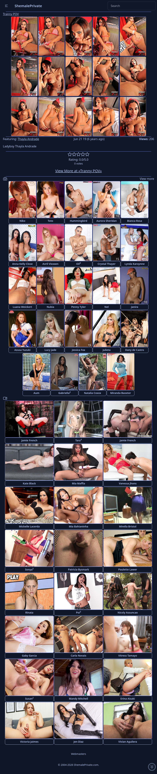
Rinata (29, 612)
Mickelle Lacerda (29, 526)
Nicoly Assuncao (128, 612)
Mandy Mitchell (78, 698)
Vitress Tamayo (127, 655)
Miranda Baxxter (120, 393)
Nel (106, 307)
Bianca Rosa (134, 220)
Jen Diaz (78, 741)
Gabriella (64, 393)
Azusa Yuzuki (22, 350)
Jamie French (29, 440)
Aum (36, 393)
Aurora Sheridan (106, 220)
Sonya (29, 569)
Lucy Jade (50, 350)
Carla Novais (78, 655)
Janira (134, 307)
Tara (78, 440)
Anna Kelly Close (22, 264)
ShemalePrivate (28, 5)
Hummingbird (78, 220)
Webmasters (78, 754)
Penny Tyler (78, 307)
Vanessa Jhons (127, 483)
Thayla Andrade (28, 139)
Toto (50, 220)
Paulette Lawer (127, 569)
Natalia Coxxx (92, 393)
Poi (78, 612)
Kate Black (29, 483)
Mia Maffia (78, 483)
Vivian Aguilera (127, 741)
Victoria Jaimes (29, 741)
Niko (22, 220)
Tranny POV (11, 14)
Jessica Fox (78, 350)
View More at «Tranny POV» (78, 170)
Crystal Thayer (106, 264)
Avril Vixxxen (50, 264)
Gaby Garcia (29, 655)
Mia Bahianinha (78, 526)
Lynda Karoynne (135, 264)
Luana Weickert (22, 307)
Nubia (50, 307)
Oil (78, 264)
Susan (29, 698)
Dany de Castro (134, 350)
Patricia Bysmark (78, 569)
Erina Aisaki (127, 698)
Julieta (106, 350)
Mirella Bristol (127, 526)
